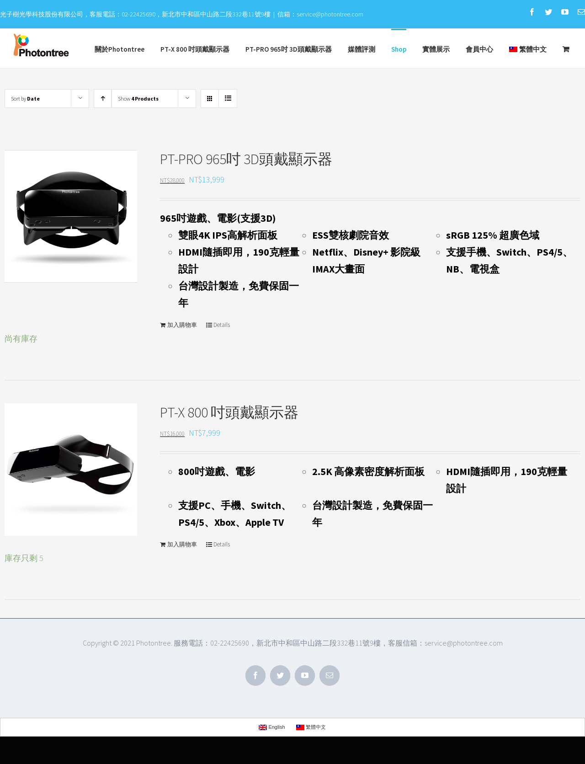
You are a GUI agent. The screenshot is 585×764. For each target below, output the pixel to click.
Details (221, 325)
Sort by (25, 98)
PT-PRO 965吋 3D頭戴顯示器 (246, 159)
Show (138, 98)
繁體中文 (528, 49)
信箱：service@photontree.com (320, 14)
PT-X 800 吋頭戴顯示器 (229, 412)
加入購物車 (182, 325)
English (272, 727)
